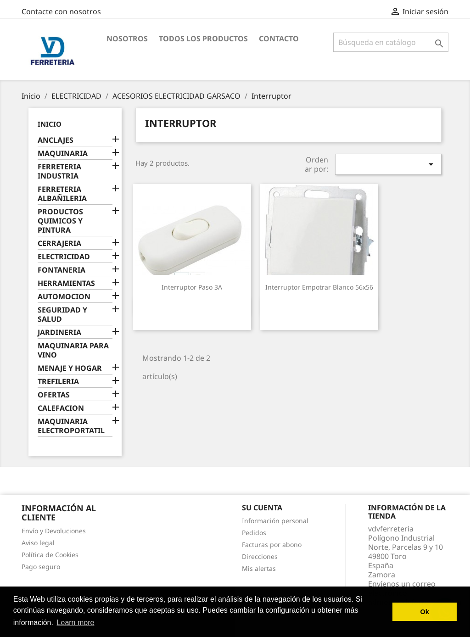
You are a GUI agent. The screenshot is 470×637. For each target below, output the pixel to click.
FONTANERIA (61, 270)
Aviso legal (38, 542)
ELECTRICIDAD (64, 257)
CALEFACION (61, 408)
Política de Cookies (50, 554)
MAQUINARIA (63, 153)
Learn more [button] (76, 622)
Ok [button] (424, 611)
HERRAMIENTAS (66, 283)
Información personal (275, 520)
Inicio (50, 124)
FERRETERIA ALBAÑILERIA (62, 193)
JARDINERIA (59, 332)
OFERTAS (54, 395)
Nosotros (127, 39)
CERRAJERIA (59, 243)
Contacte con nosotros (61, 11)
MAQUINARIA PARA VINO (73, 350)
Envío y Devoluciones (54, 530)
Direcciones (260, 556)
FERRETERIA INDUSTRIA (59, 171)
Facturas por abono (272, 544)
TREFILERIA (58, 381)
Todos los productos (203, 39)
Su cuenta (262, 508)
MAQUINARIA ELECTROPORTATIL (71, 426)
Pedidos (254, 532)
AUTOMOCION (64, 297)
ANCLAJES (55, 140)
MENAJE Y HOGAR (70, 368)
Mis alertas (259, 568)
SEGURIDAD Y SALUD (62, 314)
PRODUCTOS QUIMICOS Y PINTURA (60, 221)
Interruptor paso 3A (192, 287)
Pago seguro (41, 566)
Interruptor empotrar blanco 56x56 (319, 287)
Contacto (279, 39)
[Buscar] (390, 42)
